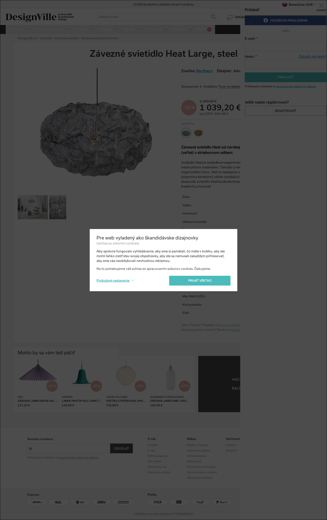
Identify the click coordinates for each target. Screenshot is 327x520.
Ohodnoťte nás (157, 466)
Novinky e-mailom (40, 439)
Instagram (271, 445)
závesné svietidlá (261, 388)
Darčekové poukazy (199, 477)
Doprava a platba (198, 450)
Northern (271, 379)
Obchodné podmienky (201, 466)
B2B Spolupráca (158, 456)
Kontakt (152, 445)
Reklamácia (194, 461)
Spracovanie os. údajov (202, 472)
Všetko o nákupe (197, 445)
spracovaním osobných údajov (78, 457)
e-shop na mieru (161, 513)
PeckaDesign (184, 513)
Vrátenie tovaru (197, 456)
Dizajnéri (231, 450)
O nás (151, 450)
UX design (141, 513)
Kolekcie (231, 445)
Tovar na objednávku (232, 86)
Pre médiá (154, 461)
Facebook (271, 450)
